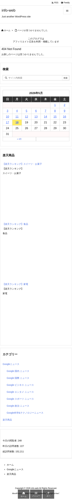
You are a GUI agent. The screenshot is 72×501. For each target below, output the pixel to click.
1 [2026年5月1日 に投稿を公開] (55, 105)
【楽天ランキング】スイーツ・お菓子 (22, 164)
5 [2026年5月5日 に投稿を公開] (26, 110)
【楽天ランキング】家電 (15, 284)
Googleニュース (11, 364)
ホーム (7, 30)
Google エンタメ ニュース (20, 392)
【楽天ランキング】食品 (15, 224)
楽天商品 (7, 419)
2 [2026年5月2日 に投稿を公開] (64, 105)
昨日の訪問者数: (11, 446)
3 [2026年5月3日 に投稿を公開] (7, 110)
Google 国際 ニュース (18, 378)
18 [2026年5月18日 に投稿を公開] (16, 122)
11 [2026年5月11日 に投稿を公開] (16, 116)
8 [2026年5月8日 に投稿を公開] (55, 110)
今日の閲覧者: (10, 440)
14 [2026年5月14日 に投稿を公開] (45, 116)
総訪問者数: (9, 451)
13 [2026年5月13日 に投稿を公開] (36, 116)
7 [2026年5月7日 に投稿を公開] (45, 110)
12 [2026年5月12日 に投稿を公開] (26, 116)
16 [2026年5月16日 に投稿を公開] (64, 116)
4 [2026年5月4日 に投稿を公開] (17, 110)
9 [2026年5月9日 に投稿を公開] (64, 110)
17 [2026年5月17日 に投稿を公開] (7, 122)
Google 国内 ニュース (18, 371)
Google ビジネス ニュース (20, 385)
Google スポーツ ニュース (20, 399)
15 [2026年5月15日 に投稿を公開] (55, 116)
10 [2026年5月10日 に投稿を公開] (7, 116)
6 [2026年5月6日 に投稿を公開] (36, 110)
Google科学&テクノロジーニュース (25, 412)
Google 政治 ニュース (18, 405)
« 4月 (19, 139)
